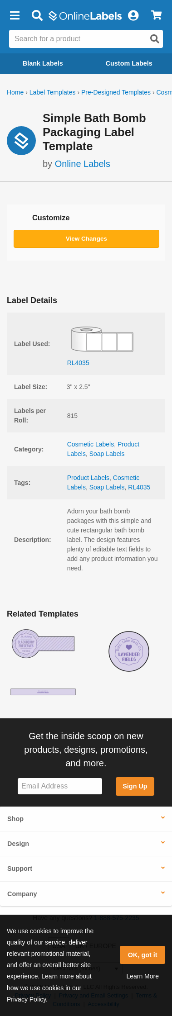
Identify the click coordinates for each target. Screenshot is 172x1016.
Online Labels (82, 164)
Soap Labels (107, 453)
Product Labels (88, 477)
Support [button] (19, 868)
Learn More (142, 976)
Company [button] (22, 893)
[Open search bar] (37, 16)
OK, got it (142, 955)
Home (15, 92)
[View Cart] (156, 16)
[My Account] (133, 16)
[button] (14, 16)
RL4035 (139, 487)
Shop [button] (15, 818)
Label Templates (52, 92)
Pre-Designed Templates (116, 92)
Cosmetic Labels (90, 444)
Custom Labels (129, 63)
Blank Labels (43, 63)
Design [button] (18, 843)
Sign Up (135, 786)
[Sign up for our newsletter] (60, 786)
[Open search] (155, 39)
